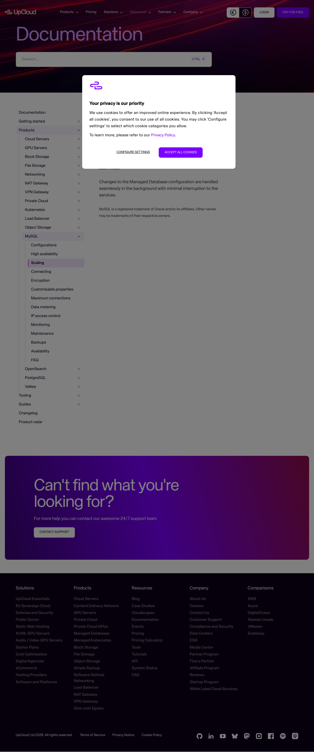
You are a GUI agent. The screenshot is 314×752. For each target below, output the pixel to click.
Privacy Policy (163, 135)
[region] (159, 122)
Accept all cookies (181, 152)
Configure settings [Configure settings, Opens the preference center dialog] (133, 152)
